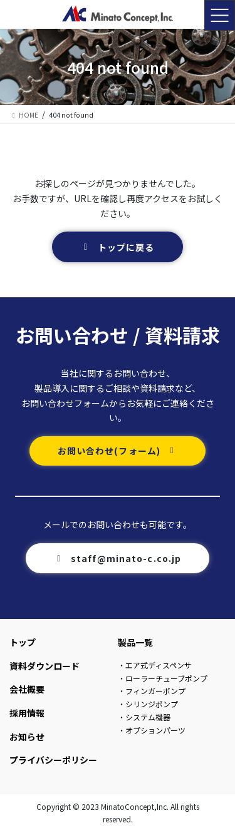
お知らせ (26, 736)
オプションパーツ (155, 730)
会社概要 (26, 689)
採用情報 (26, 713)
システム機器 (147, 717)
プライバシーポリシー (53, 760)
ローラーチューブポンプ (166, 678)
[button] (117, 247)
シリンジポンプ (151, 703)
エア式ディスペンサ (158, 665)
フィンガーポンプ (155, 690)
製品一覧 (135, 642)
